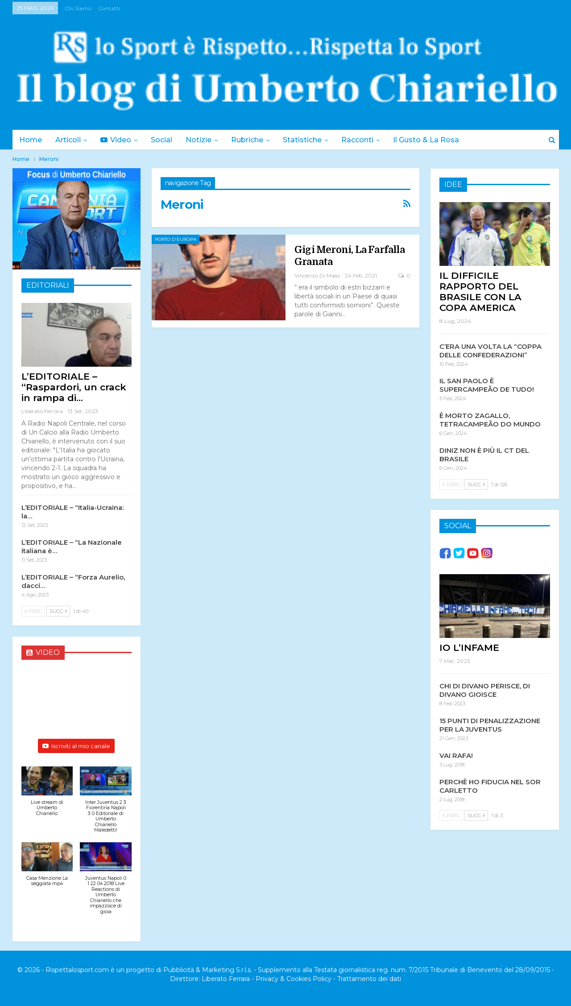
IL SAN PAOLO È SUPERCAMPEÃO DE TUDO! (486, 384)
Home (30, 140)
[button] (47, 796)
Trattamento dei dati (369, 979)
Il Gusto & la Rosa (437, 140)
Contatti (109, 8)
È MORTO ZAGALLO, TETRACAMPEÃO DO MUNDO (490, 419)
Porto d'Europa (175, 239)
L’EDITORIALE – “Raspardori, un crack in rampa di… (73, 387)
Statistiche (310, 140)
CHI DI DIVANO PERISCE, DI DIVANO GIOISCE (484, 689)
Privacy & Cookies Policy (293, 979)
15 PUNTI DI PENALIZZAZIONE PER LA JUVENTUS (489, 724)
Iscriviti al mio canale (76, 745)
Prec (33, 611)
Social (165, 140)
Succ (58, 611)
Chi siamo (78, 8)
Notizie (204, 140)
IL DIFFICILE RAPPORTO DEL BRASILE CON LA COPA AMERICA (480, 291)
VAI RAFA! (456, 755)
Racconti (367, 140)
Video (118, 140)
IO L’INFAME (469, 647)
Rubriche (254, 140)
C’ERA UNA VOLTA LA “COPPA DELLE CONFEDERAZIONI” (490, 350)
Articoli (69, 140)
